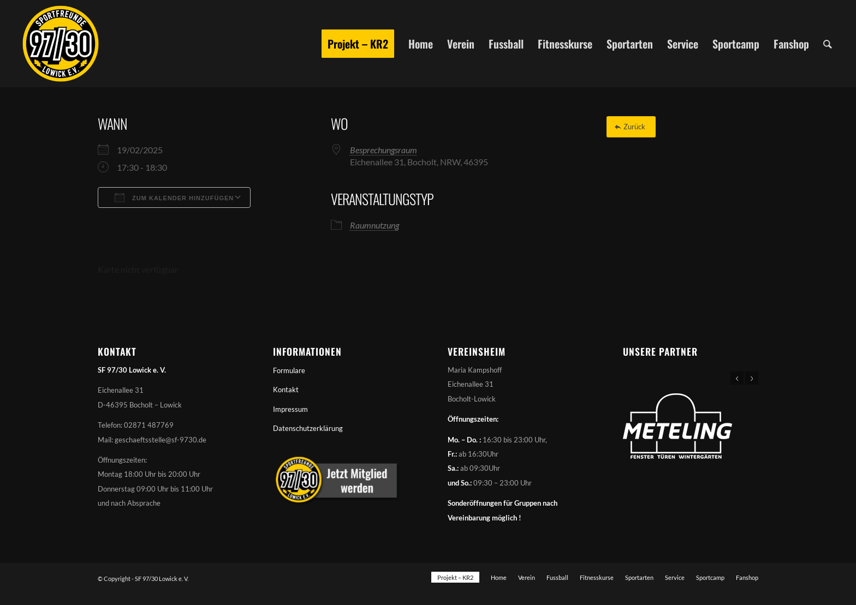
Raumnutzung (374, 225)
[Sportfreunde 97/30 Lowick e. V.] (60, 43)
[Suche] (827, 43)
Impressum (290, 409)
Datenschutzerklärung (308, 428)
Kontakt (286, 389)
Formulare (289, 370)
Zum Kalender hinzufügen (174, 197)
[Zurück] (631, 126)
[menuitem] (357, 43)
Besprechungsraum (383, 150)
